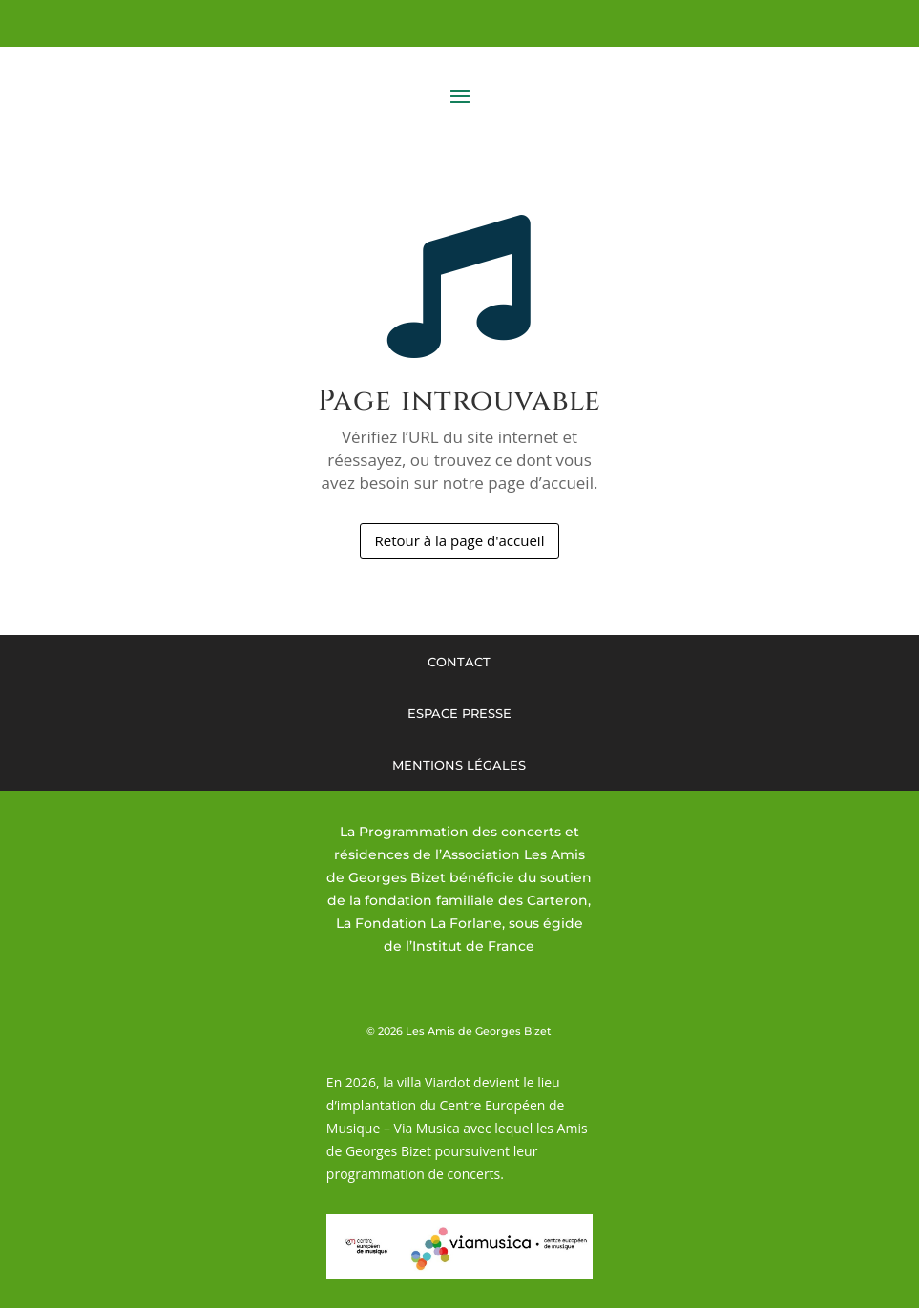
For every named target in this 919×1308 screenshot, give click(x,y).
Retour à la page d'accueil (460, 540)
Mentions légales (459, 764)
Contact (459, 661)
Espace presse (459, 713)
